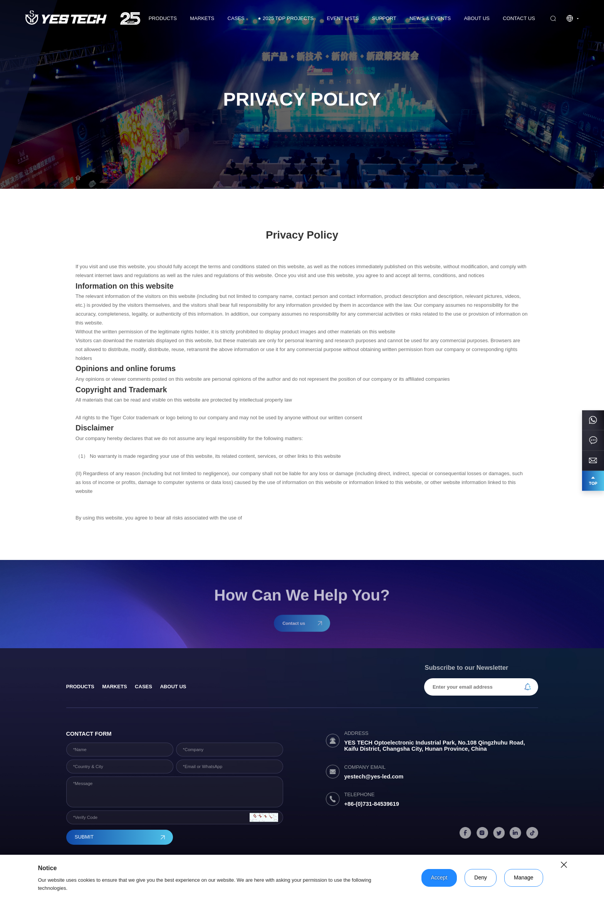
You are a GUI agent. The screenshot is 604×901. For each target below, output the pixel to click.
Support (384, 18)
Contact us (519, 18)
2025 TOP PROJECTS (286, 18)
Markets (202, 18)
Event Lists (343, 18)
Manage (524, 877)
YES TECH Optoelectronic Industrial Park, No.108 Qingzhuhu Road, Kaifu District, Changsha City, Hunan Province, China (434, 746)
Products (163, 18)
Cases (143, 686)
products (80, 686)
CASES (236, 18)
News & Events (430, 18)
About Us (477, 18)
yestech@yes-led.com (373, 776)
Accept (439, 877)
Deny (480, 877)
